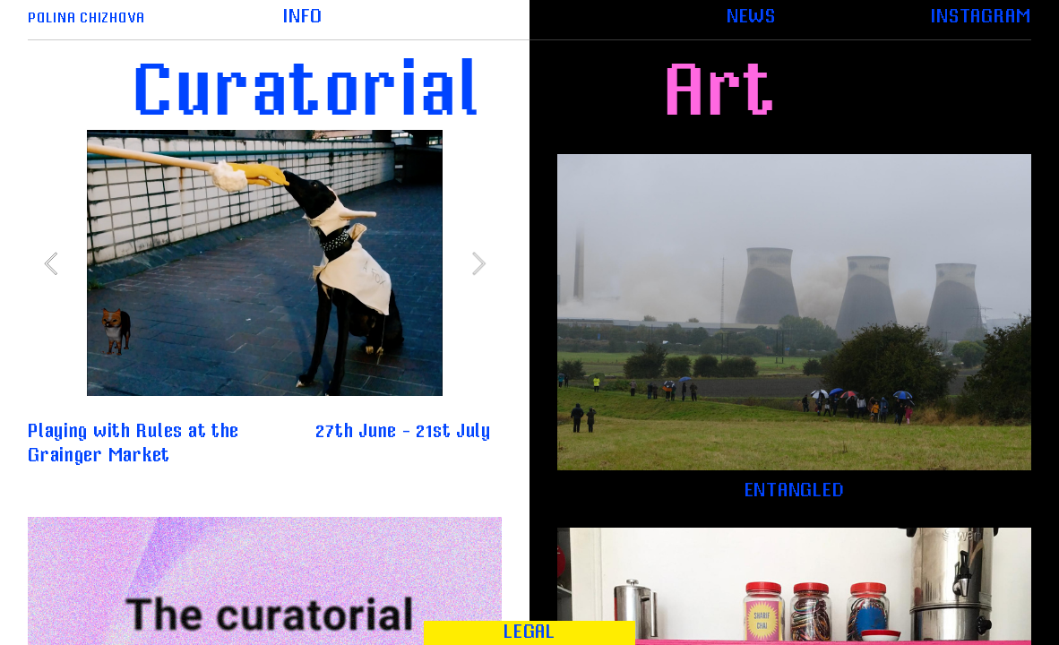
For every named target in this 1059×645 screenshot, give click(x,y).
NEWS (751, 16)
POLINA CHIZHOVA (86, 18)
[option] (265, 263)
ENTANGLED (795, 490)
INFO (303, 16)
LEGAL (529, 632)
